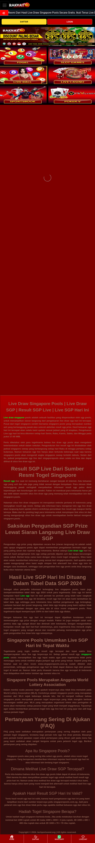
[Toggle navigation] (4, 5)
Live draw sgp (75, 550)
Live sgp (25, 595)
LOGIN (70, 22)
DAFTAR (24, 22)
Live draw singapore (14, 417)
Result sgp (9, 481)
